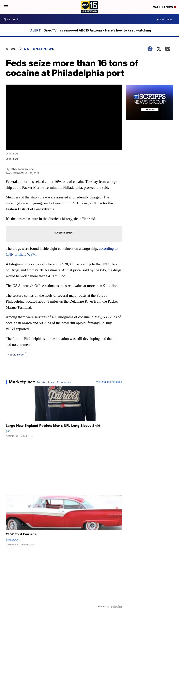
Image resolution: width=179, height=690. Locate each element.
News (11, 49)
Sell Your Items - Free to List (54, 382)
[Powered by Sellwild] (116, 606)
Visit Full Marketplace (109, 381)
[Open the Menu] (6, 7)
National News (39, 49)
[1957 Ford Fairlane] (64, 522)
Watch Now (164, 7)
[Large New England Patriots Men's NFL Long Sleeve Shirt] (64, 413)
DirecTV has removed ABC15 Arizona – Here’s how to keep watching (97, 30)
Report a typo (16, 354)
